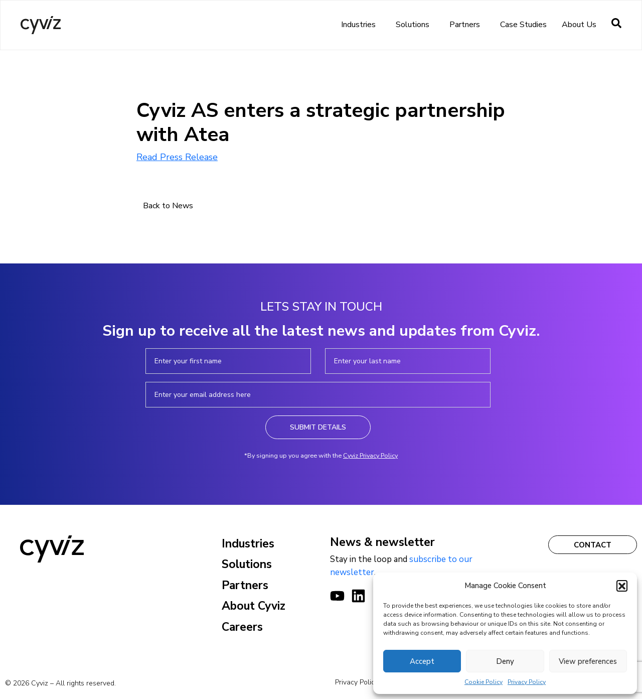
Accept (422, 661)
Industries (361, 24)
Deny (505, 661)
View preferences (588, 661)
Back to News (168, 205)
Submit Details (318, 427)
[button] (622, 586)
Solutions (415, 24)
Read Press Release (177, 157)
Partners (467, 24)
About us (581, 24)
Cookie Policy (483, 682)
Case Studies (523, 24)
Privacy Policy (527, 682)
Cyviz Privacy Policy (370, 455)
